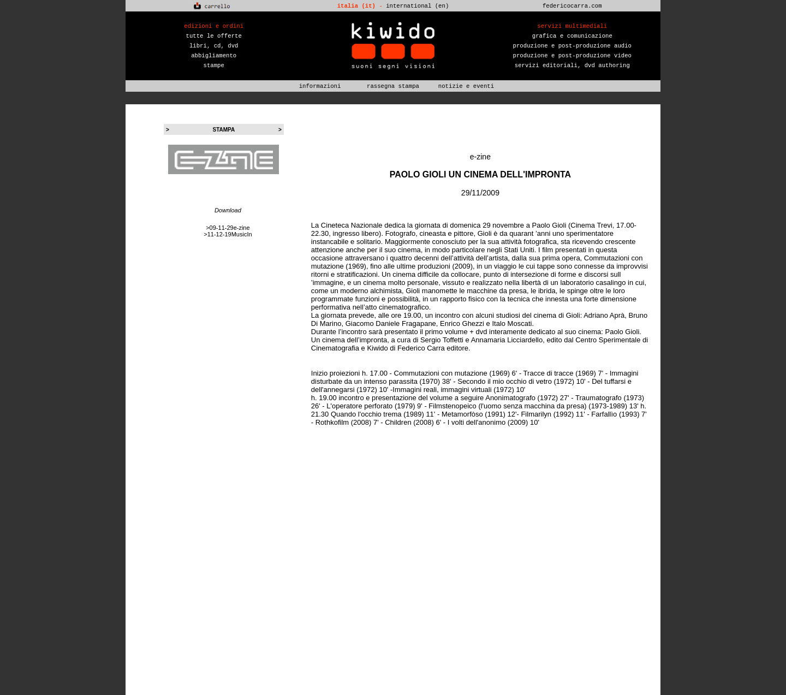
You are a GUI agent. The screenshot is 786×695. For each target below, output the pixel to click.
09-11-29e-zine (230, 227)
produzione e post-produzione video (572, 55)
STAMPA (224, 130)
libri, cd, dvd (214, 46)
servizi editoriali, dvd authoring (572, 65)
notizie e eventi (466, 86)
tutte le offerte (214, 36)
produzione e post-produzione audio (572, 46)
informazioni (320, 86)
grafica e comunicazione (572, 36)
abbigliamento (213, 55)
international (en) (417, 6)
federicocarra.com (572, 6)
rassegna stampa (393, 86)
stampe (214, 65)
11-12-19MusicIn (229, 234)
